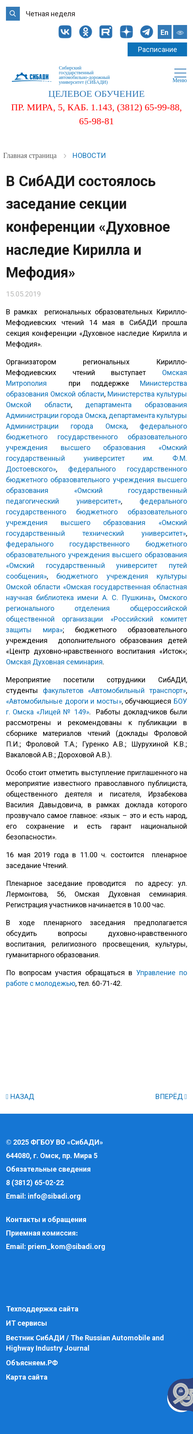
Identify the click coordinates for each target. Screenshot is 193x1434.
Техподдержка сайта (42, 1309)
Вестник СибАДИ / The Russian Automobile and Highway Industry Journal (85, 1343)
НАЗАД (20, 1096)
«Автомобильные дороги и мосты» (64, 701)
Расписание (157, 49)
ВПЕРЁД (171, 1096)
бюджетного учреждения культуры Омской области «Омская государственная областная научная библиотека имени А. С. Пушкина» (96, 587)
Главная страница (30, 156)
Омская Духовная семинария (54, 662)
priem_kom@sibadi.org (66, 1246)
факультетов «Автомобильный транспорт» (114, 690)
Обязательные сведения (48, 1169)
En (164, 32)
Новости (89, 155)
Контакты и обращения (46, 1219)
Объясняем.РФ (32, 1363)
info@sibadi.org (54, 1196)
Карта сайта (27, 1377)
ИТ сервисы (26, 1323)
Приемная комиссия (41, 1233)
